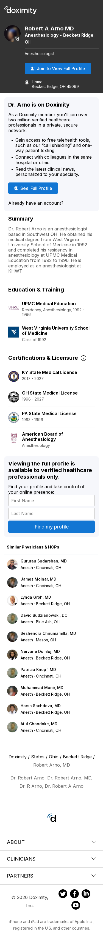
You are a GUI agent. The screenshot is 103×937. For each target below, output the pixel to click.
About (51, 842)
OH (28, 42)
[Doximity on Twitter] (63, 894)
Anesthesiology (42, 35)
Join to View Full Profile (57, 68)
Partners (51, 876)
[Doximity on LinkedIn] (86, 894)
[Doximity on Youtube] (75, 906)
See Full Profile (34, 188)
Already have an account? (35, 203)
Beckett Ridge (78, 35)
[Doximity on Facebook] (74, 894)
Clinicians (51, 859)
